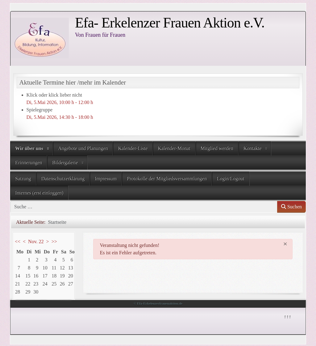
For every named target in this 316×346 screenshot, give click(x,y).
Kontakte (252, 148)
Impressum (106, 178)
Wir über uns (29, 148)
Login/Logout (230, 178)
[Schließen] (285, 243)
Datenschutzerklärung (63, 178)
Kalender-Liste (133, 148)
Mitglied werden (217, 148)
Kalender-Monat (174, 148)
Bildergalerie (65, 162)
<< (17, 241)
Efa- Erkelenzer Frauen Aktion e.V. (169, 23)
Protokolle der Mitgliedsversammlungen (167, 178)
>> (54, 241)
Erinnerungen (28, 162)
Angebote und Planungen (83, 148)
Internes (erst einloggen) (39, 192)
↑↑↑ (287, 316)
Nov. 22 (36, 241)
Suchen (291, 206)
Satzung (23, 178)
